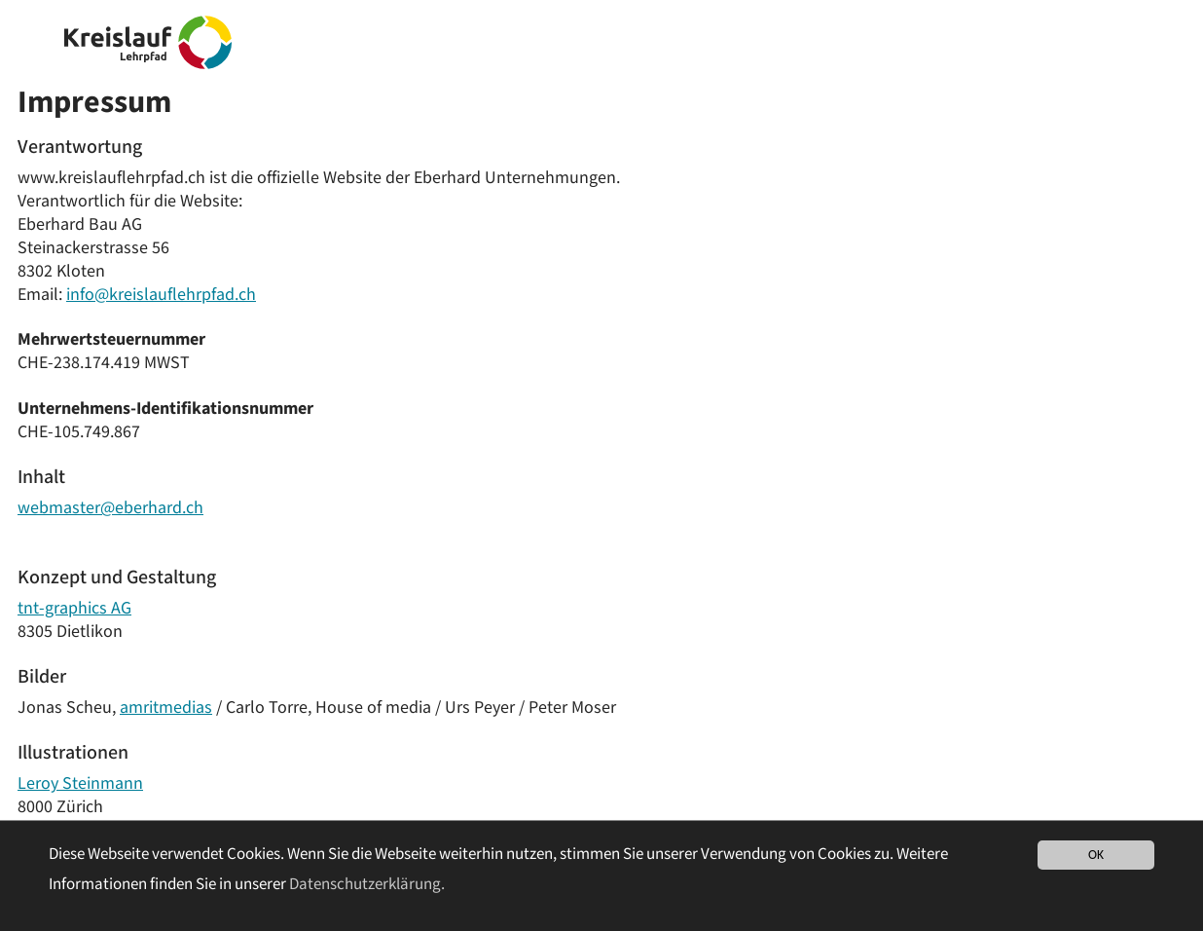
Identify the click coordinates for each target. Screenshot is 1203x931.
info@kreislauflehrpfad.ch (161, 294)
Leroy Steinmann (80, 783)
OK (1096, 854)
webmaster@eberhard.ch (110, 508)
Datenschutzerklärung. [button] (367, 884)
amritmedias (166, 707)
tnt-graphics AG (74, 608)
